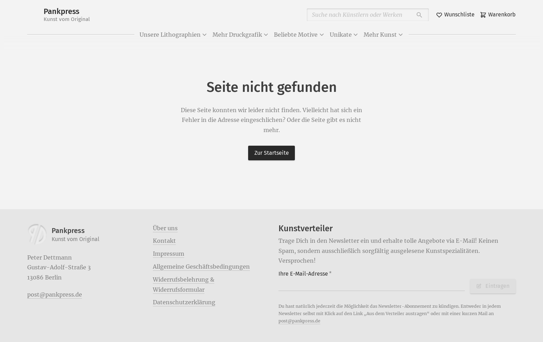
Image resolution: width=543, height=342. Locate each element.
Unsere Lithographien (173, 34)
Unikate (344, 34)
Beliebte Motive (299, 34)
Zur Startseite (271, 153)
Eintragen (492, 286)
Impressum (168, 253)
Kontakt (164, 240)
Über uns (165, 228)
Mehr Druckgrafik (241, 34)
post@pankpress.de (54, 294)
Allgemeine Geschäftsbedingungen (201, 266)
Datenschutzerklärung (184, 302)
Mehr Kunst (383, 34)
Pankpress (67, 15)
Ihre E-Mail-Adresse (305, 273)
